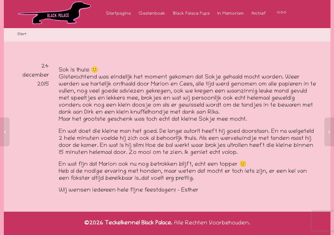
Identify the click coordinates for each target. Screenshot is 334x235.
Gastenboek (151, 13)
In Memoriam (230, 13)
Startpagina (118, 13)
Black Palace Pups (191, 13)
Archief (259, 13)
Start (21, 34)
